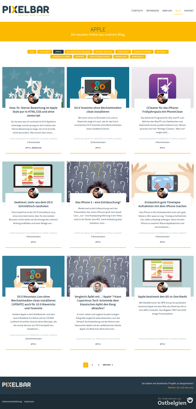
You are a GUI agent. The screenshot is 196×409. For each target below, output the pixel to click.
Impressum (29, 401)
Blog (178, 10)
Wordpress (138, 56)
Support (80, 56)
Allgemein (45, 52)
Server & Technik (61, 56)
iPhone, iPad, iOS (104, 52)
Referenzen (152, 10)
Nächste (108, 365)
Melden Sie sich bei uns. (181, 387)
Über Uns (167, 10)
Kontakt (189, 10)
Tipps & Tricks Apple (100, 56)
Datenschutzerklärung (12, 401)
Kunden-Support (142, 52)
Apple (58, 52)
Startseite (137, 10)
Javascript (123, 52)
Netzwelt (161, 52)
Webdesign (121, 56)
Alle (32, 52)
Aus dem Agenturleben (78, 52)
